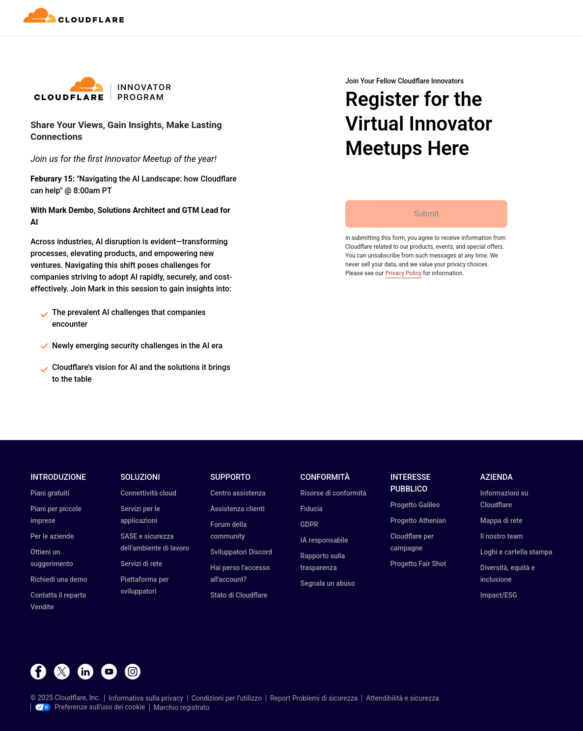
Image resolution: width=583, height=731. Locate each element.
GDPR (309, 524)
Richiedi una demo (58, 579)
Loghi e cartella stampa (516, 552)
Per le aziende (52, 536)
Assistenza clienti (237, 509)
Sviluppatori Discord (241, 552)
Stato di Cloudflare (238, 595)
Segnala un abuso (327, 583)
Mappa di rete (501, 520)
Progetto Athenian (418, 520)
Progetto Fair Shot (418, 564)
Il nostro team (501, 536)
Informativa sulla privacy (146, 698)
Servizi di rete (141, 564)
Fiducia (311, 509)
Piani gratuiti (49, 493)
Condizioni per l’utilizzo (227, 698)
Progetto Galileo (415, 505)
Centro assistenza (238, 493)
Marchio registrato (182, 707)
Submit (426, 213)
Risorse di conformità (333, 493)
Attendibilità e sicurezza (402, 698)
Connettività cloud (148, 493)
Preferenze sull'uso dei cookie (90, 707)
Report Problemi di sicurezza (314, 698)
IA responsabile (324, 540)
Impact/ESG (498, 595)
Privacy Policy (403, 273)
